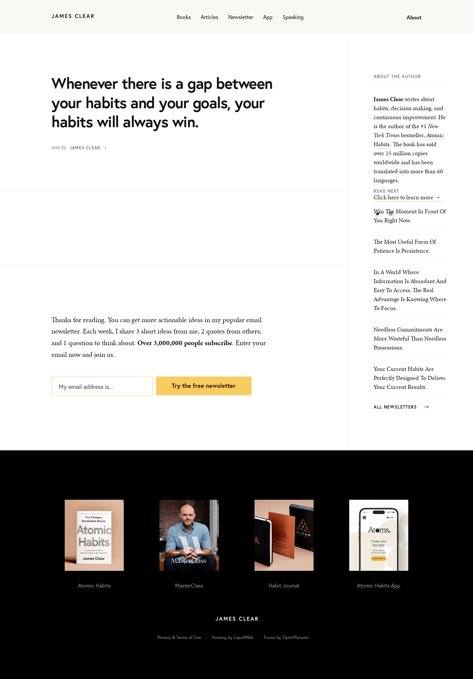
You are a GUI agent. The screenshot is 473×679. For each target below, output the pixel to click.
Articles (209, 16)
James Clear (85, 147)
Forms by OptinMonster (286, 637)
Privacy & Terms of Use (179, 637)
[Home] (72, 16)
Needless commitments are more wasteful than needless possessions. (410, 338)
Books (184, 16)
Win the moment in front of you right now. (410, 215)
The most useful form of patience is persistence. (405, 246)
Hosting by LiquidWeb (232, 637)
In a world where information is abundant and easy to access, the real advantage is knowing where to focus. (410, 290)
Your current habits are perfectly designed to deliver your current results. (410, 378)
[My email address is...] (102, 386)
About (414, 17)
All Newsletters (401, 407)
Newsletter (240, 16)
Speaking (293, 16)
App (268, 16)
